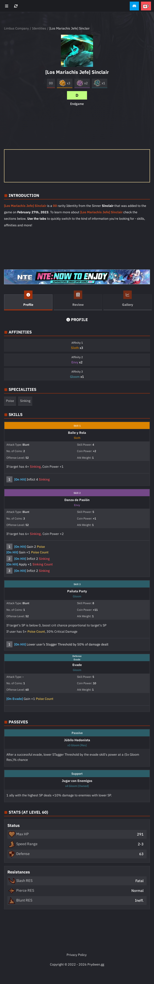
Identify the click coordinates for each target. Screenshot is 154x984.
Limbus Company (16, 28)
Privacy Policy (77, 955)
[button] (134, 6)
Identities (39, 28)
